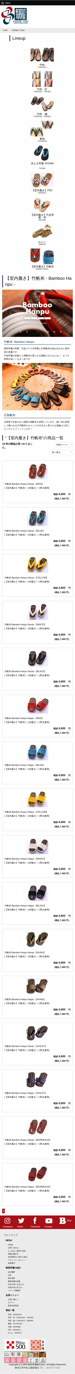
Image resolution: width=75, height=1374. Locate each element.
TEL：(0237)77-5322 (50, 1368)
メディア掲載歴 (14, 1290)
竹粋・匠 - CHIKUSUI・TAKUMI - (21, 1317)
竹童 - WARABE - (15, 1327)
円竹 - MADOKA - (15, 1330)
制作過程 (11, 1278)
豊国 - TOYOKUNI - (15, 1324)
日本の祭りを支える (16, 1284)
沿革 (9, 1275)
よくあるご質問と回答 (17, 1251)
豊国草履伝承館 (14, 1281)
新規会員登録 (13, 1306)
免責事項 (11, 1263)
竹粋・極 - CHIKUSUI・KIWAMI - (21, 1321)
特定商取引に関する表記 (17, 1257)
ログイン (11, 1302)
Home (5, 30)
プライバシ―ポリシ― (17, 1260)
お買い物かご (13, 1299)
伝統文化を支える (15, 1287)
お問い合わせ (13, 1248)
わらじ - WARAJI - (15, 1333)
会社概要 (11, 1272)
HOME (10, 1245)
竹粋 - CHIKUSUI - (15, 1314)
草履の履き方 (13, 1254)
